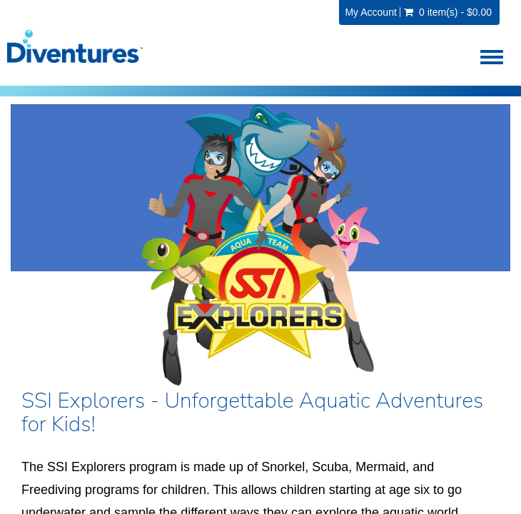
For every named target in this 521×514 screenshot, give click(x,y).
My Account (370, 12)
